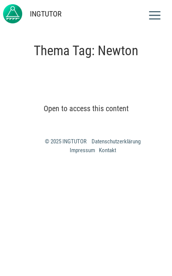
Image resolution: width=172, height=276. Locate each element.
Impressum (82, 150)
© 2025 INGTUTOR (66, 141)
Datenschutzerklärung (116, 141)
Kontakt (107, 150)
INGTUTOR (46, 13)
